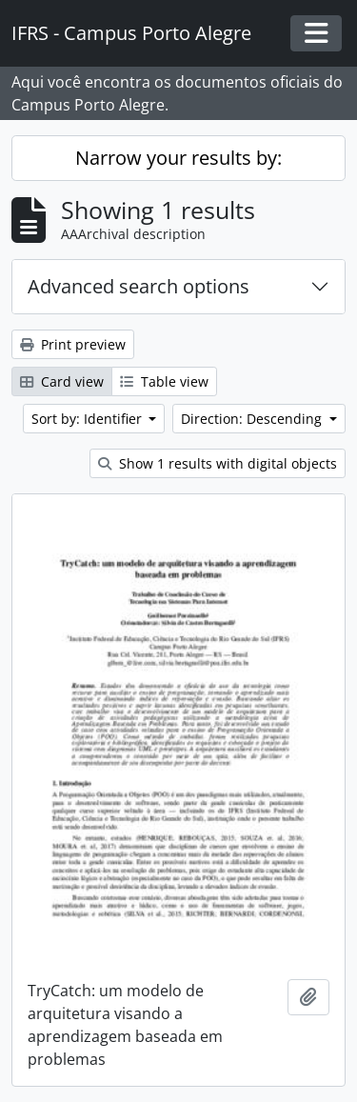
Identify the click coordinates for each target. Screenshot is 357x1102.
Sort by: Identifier (88, 419)
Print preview (73, 344)
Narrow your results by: (178, 157)
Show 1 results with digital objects (217, 463)
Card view (62, 381)
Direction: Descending (253, 419)
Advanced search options (138, 286)
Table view (164, 381)
